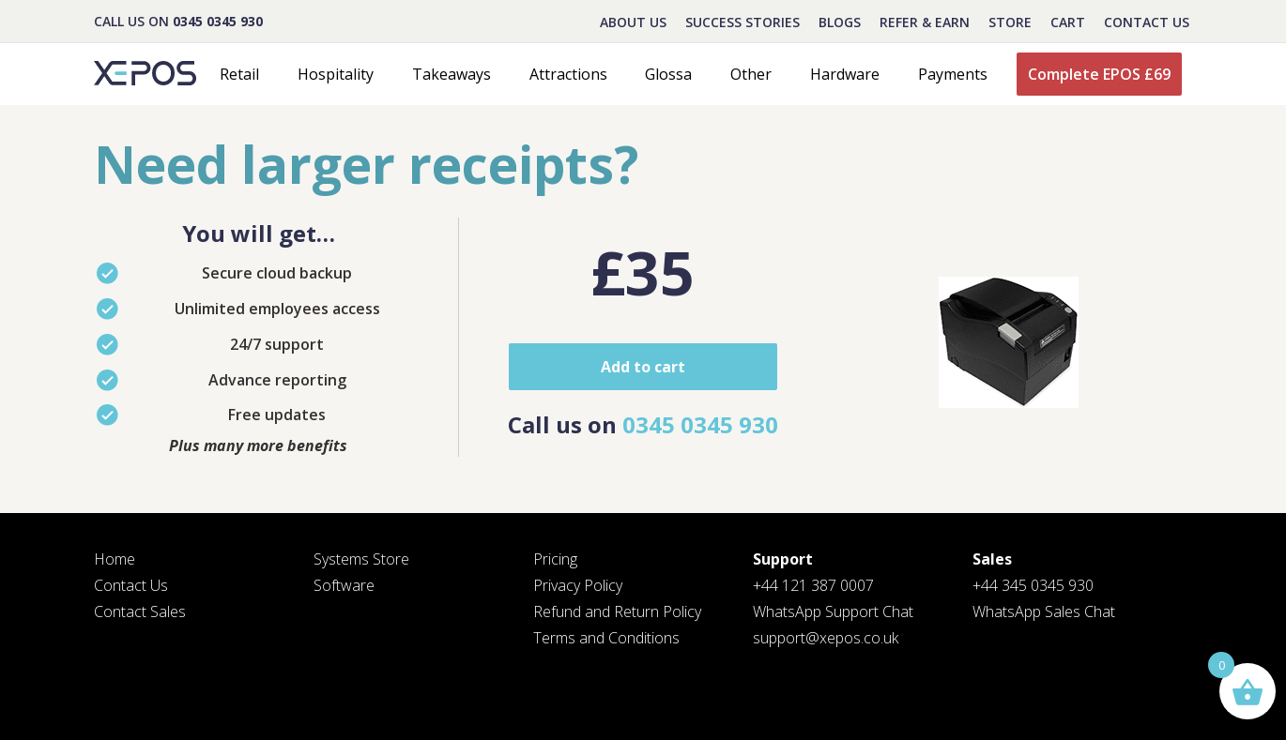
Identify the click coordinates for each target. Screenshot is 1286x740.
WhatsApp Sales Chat (1043, 611)
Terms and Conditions (606, 637)
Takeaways (451, 74)
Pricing (555, 559)
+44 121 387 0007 (813, 585)
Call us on (643, 424)
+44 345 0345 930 (1033, 585)
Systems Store (361, 559)
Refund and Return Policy (617, 611)
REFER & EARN (925, 22)
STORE (1010, 22)
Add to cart (643, 366)
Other (751, 74)
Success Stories (742, 22)
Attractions (568, 74)
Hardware (845, 74)
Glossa (668, 74)
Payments (952, 74)
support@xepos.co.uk (825, 637)
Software (344, 585)
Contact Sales (140, 611)
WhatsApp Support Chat (833, 611)
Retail (239, 74)
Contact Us (1146, 22)
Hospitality (336, 74)
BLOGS (840, 22)
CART (1067, 22)
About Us (633, 22)
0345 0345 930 (218, 21)
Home (114, 559)
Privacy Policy (577, 585)
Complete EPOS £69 (1099, 74)
